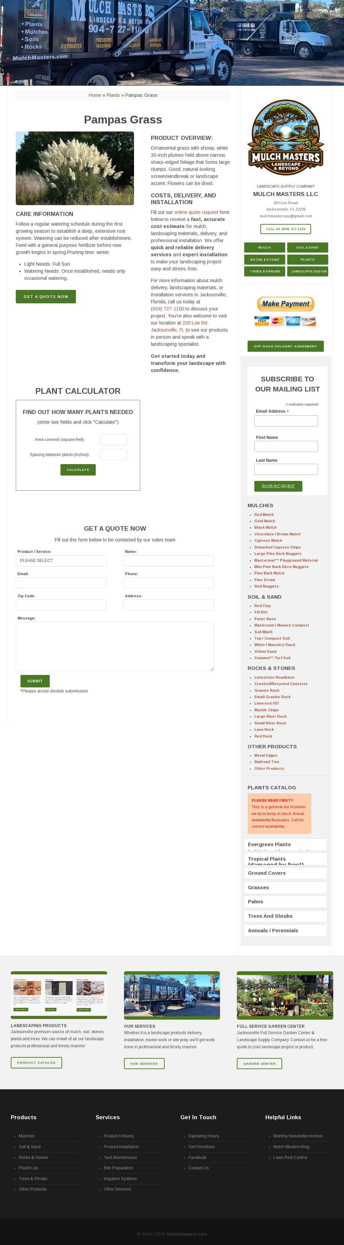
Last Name (266, 460)
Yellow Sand (265, 651)
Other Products (269, 768)
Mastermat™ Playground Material (286, 560)
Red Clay (262, 606)
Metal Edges (265, 755)
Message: (26, 618)
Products (24, 1112)
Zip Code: (26, 596)
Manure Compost (293, 625)
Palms (255, 899)
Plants (308, 259)
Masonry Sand (281, 645)
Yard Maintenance (120, 1152)
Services (108, 1112)
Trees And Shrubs (270, 912)
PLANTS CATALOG (272, 787)
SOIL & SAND (265, 597)
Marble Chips (266, 710)
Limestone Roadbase (274, 677)
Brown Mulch (289, 534)
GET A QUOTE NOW (46, 297)
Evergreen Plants (269, 844)
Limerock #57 (266, 703)
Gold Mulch (264, 521)
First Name (267, 437)
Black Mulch (265, 527)
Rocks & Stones (33, 1152)
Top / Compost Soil (272, 638)
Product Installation (121, 1141)
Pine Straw (264, 580)
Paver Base (265, 619)
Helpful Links (283, 1112)
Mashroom (264, 625)
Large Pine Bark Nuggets (278, 554)
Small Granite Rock (272, 697)
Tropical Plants (267, 858)
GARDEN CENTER (260, 1058)
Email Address (272, 411)
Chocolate (264, 534)
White (259, 645)
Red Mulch (264, 515)
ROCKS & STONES (271, 668)
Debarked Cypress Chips (277, 547)
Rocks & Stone (264, 259)
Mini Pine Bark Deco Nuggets (281, 567)
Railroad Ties (267, 762)
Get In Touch (198, 1112)
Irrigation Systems (120, 1173)
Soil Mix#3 (263, 632)
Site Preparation (118, 1163)
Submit (35, 681)
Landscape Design (309, 271)
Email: (23, 574)
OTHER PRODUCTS (272, 746)
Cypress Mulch (268, 540)
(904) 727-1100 (167, 308)
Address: (133, 596)
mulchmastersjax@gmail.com (286, 216)
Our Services (144, 1058)
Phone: (131, 574)
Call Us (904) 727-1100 (285, 229)
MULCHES (260, 505)
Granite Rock (266, 690)
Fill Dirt (261, 612)
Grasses (258, 885)
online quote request (196, 212)
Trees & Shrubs (265, 271)
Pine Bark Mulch (269, 573)
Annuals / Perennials (273, 926)
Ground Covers (267, 871)
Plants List (28, 1163)
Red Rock (263, 736)
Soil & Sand (307, 247)
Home (95, 95)
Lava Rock (264, 729)
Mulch (264, 247)
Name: (131, 552)
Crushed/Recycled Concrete (281, 684)
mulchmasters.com (187, 1229)
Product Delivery (119, 1131)
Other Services (117, 1184)
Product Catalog (36, 1057)
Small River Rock (270, 723)
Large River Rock (270, 716)
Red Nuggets (266, 586)
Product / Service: (34, 552)
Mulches (26, 1131)
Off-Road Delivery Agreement (285, 346)
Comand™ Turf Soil (272, 658)
